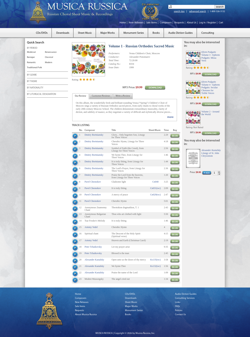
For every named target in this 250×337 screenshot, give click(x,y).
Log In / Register (207, 22)
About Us (191, 22)
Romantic (31, 63)
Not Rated (198, 127)
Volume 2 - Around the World (210, 113)
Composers (166, 22)
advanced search (197, 11)
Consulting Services (185, 298)
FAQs (177, 306)
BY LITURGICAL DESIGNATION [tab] (41, 94)
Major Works (107, 33)
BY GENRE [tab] (32, 75)
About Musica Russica (86, 314)
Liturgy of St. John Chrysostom (210, 154)
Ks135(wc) (155, 259)
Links (177, 302)
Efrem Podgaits (208, 52)
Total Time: (114, 60)
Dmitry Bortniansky (94, 134)
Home (123, 22)
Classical (49, 57)
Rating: (75, 79)
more (170, 117)
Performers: (114, 53)
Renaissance (51, 52)
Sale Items (151, 22)
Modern (48, 63)
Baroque (31, 57)
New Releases (136, 22)
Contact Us (180, 314)
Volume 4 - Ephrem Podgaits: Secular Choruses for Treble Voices (210, 88)
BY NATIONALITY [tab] (35, 88)
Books (156, 33)
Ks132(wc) (155, 266)
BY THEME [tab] (32, 81)
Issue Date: (114, 67)
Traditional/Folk (34, 68)
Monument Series (133, 33)
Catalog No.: (115, 64)
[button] (219, 172)
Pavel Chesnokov (93, 181)
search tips (179, 11)
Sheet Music (85, 33)
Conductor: (114, 57)
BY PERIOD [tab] (32, 48)
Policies (178, 310)
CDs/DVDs (42, 33)
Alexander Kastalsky (94, 259)
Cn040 (155, 181)
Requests (179, 22)
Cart (221, 22)
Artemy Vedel (91, 227)
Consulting (207, 33)
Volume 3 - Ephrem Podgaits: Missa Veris (210, 58)
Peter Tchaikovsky (93, 246)
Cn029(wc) (155, 194)
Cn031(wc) (155, 188)
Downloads (62, 33)
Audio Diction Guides (180, 33)
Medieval (31, 52)
